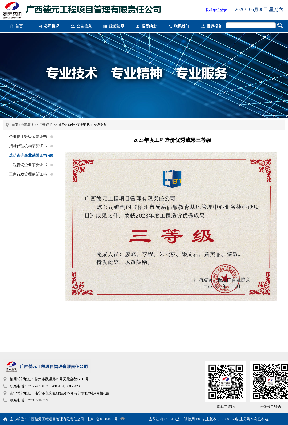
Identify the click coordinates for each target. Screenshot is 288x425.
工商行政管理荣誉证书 (28, 174)
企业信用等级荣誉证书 (28, 137)
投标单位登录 (216, 10)
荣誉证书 (46, 125)
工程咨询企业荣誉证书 (28, 165)
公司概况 (51, 26)
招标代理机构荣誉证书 (28, 146)
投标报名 (214, 26)
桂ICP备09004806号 (103, 419)
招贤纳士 (149, 26)
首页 (19, 26)
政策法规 (116, 26)
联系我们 (181, 26)
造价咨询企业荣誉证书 (28, 155)
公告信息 (84, 26)
